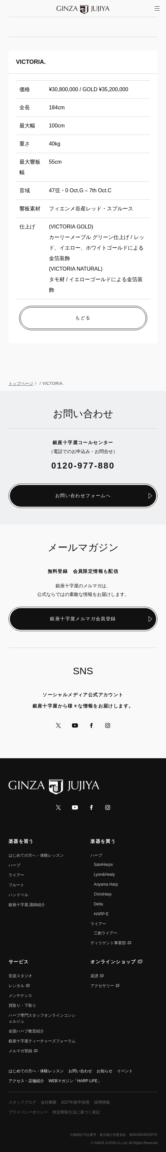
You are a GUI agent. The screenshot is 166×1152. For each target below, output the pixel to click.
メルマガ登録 (20, 1051)
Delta (98, 904)
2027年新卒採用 (75, 1102)
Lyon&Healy (104, 874)
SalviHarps (103, 864)
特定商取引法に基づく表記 (76, 1112)
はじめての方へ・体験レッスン (36, 855)
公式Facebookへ (91, 725)
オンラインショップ (113, 961)
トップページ (21, 383)
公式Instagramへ (108, 725)
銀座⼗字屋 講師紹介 (27, 904)
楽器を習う (21, 841)
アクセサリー (102, 985)
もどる (82, 317)
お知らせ (104, 1071)
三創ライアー (105, 933)
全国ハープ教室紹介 (26, 1031)
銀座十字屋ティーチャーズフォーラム (42, 1041)
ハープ (14, 865)
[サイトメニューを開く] (157, 8)
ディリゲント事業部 (108, 943)
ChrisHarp (102, 894)
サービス (19, 961)
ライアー (16, 875)
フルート (16, 885)
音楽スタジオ (20, 976)
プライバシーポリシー (28, 1112)
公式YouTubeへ (75, 725)
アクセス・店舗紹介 (26, 1081)
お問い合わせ (80, 1071)
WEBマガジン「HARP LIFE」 (75, 1081)
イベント (125, 1071)
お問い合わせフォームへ (83, 495)
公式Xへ (58, 725)
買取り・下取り (22, 1005)
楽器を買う (103, 841)
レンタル (16, 985)
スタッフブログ (22, 1102)
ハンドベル (18, 895)
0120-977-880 (83, 465)
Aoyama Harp (106, 884)
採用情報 (102, 1102)
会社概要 (49, 1102)
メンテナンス (20, 995)
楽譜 (94, 976)
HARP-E (101, 914)
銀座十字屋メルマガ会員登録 (83, 618)
